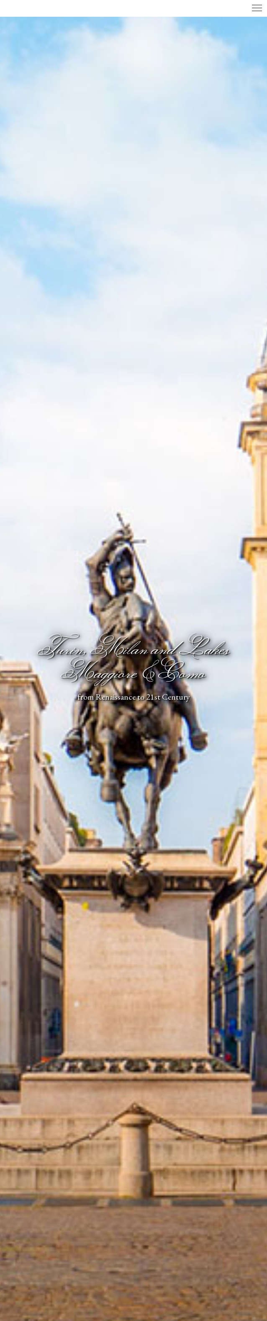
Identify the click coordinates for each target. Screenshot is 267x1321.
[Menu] (253, 8)
